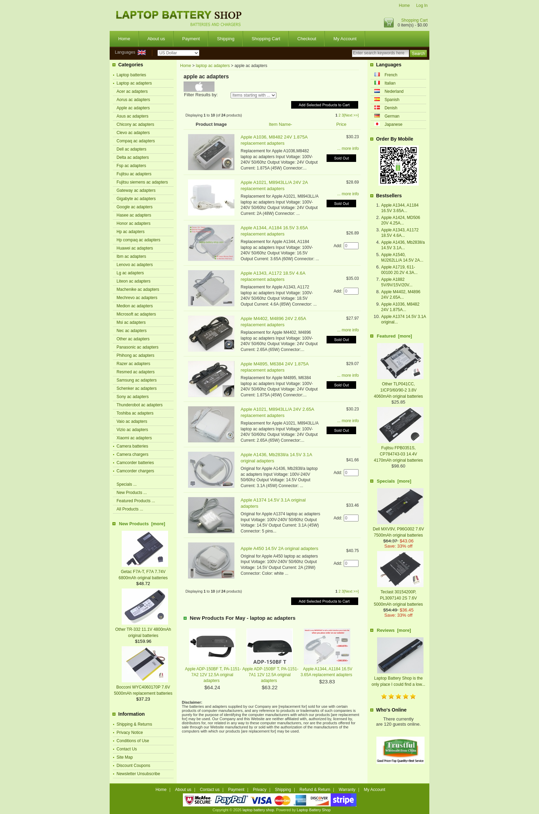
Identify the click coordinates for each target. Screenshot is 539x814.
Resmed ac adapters (136, 372)
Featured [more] (394, 336)
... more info (348, 148)
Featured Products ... (136, 500)
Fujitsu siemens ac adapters (142, 182)
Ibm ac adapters (131, 256)
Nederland (394, 91)
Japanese (394, 124)
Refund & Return (314, 789)
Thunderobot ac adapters (140, 405)
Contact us (209, 789)
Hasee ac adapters (134, 215)
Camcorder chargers (135, 471)
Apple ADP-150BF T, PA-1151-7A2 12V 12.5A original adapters (213, 675)
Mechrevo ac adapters (137, 297)
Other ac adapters (133, 339)
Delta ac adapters (133, 157)
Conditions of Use (133, 740)
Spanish (392, 99)
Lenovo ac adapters (135, 264)
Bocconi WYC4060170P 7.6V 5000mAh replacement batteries (143, 687)
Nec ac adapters (131, 330)
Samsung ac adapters (137, 380)
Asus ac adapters (132, 116)
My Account (344, 38)
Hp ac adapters (130, 231)
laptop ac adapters (213, 65)
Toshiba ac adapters (135, 413)
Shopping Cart (414, 20)
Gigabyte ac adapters (136, 198)
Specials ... (127, 484)
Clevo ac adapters (133, 132)
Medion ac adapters (135, 306)
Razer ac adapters (133, 363)
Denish (391, 108)
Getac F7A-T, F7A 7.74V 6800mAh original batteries (143, 571)
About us (156, 38)
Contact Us (127, 749)
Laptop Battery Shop (313, 810)
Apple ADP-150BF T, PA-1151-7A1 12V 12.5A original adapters (270, 675)
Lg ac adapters (130, 273)
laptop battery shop (258, 810)
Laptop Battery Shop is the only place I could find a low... (398, 678)
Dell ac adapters (131, 149)
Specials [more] (394, 481)
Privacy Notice (130, 732)
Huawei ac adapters (135, 248)
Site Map (125, 757)
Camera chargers (132, 454)
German (392, 116)
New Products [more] (142, 523)
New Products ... (132, 492)
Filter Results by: (201, 94)
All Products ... (130, 509)
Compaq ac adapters (136, 141)
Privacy (259, 789)
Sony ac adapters (132, 396)
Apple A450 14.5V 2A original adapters (279, 548)
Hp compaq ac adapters (138, 240)
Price (341, 124)
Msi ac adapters (131, 322)
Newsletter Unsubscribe (138, 773)
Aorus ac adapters (133, 99)
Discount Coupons (133, 765)
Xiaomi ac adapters (134, 438)
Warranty (347, 789)
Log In (422, 5)
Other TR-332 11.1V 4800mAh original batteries (143, 629)
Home (404, 5)
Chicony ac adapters (135, 124)
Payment (191, 38)
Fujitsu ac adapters (134, 174)
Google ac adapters (135, 207)
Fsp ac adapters (131, 165)
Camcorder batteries (135, 462)
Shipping (225, 38)
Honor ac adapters (134, 223)
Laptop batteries (131, 75)
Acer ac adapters (132, 91)
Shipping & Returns (134, 724)
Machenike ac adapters (138, 289)
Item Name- (280, 124)
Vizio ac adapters (132, 429)
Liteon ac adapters (134, 281)
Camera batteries (132, 446)
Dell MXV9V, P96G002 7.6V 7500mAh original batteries (398, 529)
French (391, 75)
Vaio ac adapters (132, 421)
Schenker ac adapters (137, 388)
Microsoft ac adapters (136, 314)
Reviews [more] (394, 630)
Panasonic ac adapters (137, 347)
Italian (390, 83)
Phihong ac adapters (135, 355)
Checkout (306, 38)
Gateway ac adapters (136, 190)
